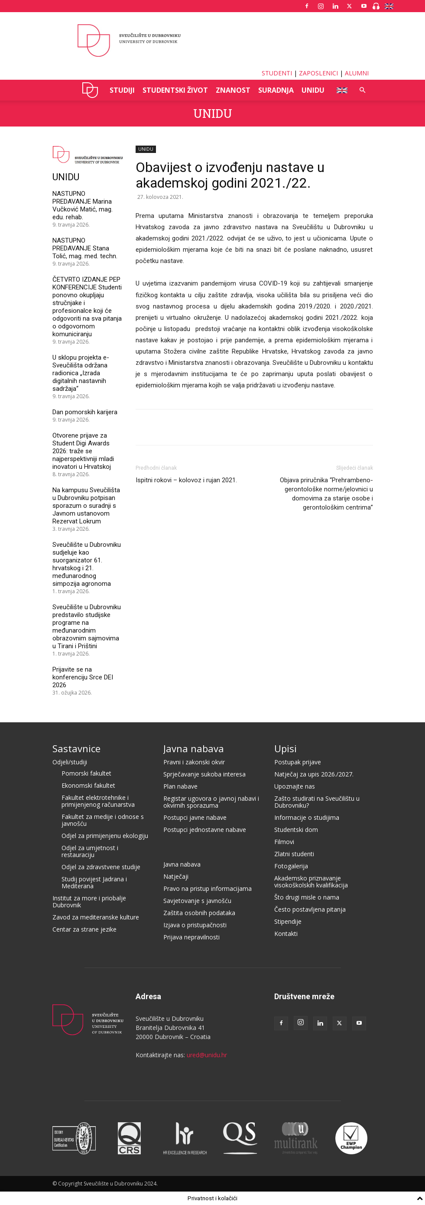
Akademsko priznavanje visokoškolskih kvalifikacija (311, 881)
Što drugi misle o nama (306, 897)
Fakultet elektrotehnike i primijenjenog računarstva (98, 801)
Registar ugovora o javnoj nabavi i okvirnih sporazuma (211, 801)
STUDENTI (277, 73)
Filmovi (284, 842)
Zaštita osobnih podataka (199, 913)
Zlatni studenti (294, 854)
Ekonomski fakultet (88, 785)
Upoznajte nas (294, 786)
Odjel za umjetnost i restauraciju (90, 851)
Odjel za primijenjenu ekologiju (105, 835)
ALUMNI (357, 73)
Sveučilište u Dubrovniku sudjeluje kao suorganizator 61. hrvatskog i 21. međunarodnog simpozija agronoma (86, 564)
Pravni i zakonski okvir (194, 762)
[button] (362, 90)
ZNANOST (233, 90)
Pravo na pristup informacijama (207, 888)
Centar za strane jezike (84, 929)
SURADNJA (276, 90)
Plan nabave (180, 786)
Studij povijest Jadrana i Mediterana (94, 882)
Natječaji (175, 876)
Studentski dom (296, 829)
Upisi (285, 748)
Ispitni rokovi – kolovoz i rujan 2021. (186, 480)
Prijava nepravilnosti (191, 937)
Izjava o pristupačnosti (195, 925)
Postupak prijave (297, 762)
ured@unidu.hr (207, 1055)
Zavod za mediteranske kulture (95, 917)
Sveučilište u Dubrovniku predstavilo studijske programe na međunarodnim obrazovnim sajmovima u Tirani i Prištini (86, 626)
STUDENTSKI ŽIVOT (175, 90)
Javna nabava (193, 748)
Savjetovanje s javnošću (197, 900)
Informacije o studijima (306, 817)
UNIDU (90, 90)
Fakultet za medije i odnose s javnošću (103, 820)
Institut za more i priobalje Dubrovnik (89, 901)
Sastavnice (76, 748)
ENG (339, 90)
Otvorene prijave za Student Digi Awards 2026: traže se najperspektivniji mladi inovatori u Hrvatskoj (83, 451)
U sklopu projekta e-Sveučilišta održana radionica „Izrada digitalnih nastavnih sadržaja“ (80, 373)
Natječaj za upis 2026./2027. (314, 774)
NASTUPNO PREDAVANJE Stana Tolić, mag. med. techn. (84, 248)
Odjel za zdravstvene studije (101, 867)
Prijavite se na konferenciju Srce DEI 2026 (82, 677)
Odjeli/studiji (69, 762)
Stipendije (288, 921)
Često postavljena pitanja (310, 909)
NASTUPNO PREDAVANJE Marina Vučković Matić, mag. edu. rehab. (82, 205)
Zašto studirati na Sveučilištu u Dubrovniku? (317, 801)
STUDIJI (122, 90)
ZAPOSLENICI (318, 73)
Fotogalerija (291, 866)
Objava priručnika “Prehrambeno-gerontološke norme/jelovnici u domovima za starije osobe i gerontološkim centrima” (326, 493)
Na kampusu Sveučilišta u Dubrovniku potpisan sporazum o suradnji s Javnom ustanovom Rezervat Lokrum (86, 505)
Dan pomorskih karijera (84, 412)
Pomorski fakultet (86, 773)
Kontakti (286, 933)
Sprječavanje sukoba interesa (204, 774)
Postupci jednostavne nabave (204, 829)
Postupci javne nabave (195, 817)
